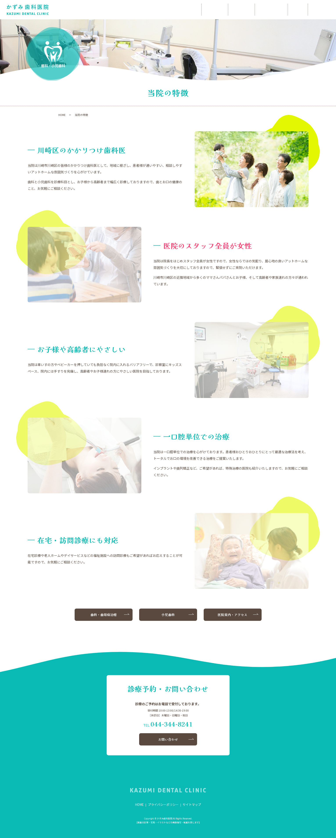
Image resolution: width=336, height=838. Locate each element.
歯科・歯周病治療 (255, 9)
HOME (156, 9)
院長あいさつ (185, 9)
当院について (218, 9)
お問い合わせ (318, 9)
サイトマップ (192, 804)
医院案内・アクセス (232, 614)
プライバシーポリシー (163, 804)
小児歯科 (288, 9)
